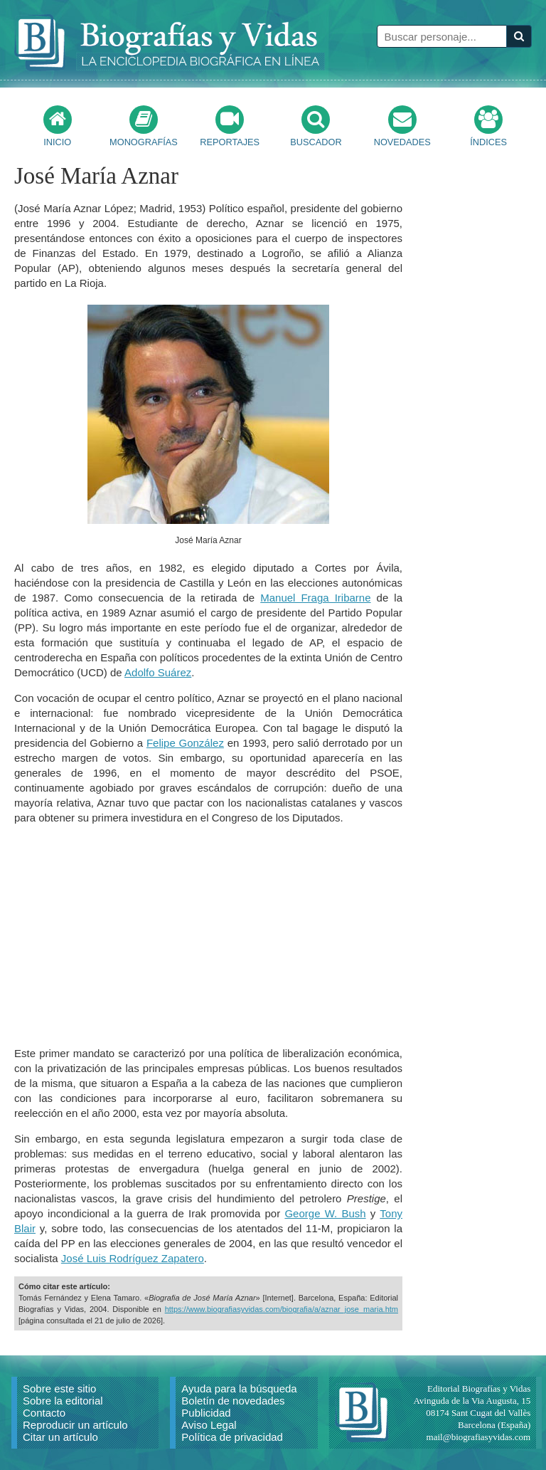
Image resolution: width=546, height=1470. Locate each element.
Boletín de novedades (232, 1401)
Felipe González (185, 743)
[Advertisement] (208, 935)
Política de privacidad (232, 1437)
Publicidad (205, 1413)
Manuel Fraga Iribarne (315, 598)
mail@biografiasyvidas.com (479, 1437)
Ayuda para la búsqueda (238, 1388)
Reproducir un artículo (75, 1425)
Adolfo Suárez (157, 672)
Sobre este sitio (59, 1388)
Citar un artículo (60, 1437)
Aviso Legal (208, 1425)
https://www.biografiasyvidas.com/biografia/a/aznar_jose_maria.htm (281, 1309)
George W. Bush (324, 1213)
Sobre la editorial (63, 1401)
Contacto (44, 1413)
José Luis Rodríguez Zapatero (132, 1258)
